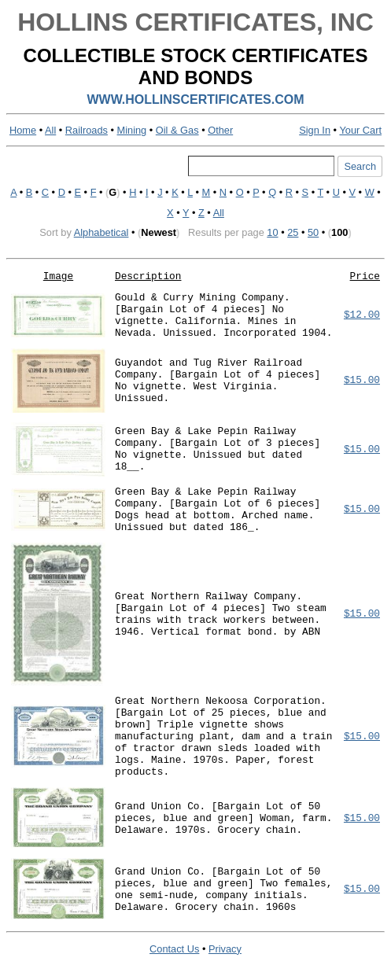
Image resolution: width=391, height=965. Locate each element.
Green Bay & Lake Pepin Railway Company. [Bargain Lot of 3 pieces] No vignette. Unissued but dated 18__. (217, 449)
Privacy (225, 949)
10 (272, 232)
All (50, 130)
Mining (132, 130)
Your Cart (360, 130)
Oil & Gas (177, 130)
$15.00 (362, 380)
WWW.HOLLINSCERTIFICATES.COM (195, 99)
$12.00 (362, 315)
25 (292, 232)
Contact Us (174, 949)
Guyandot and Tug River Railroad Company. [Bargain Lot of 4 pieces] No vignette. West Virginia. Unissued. (217, 380)
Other (220, 130)
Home (22, 130)
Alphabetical (101, 232)
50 (313, 232)
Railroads (86, 130)
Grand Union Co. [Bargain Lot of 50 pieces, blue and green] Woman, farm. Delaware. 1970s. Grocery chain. (223, 818)
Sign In (314, 130)
